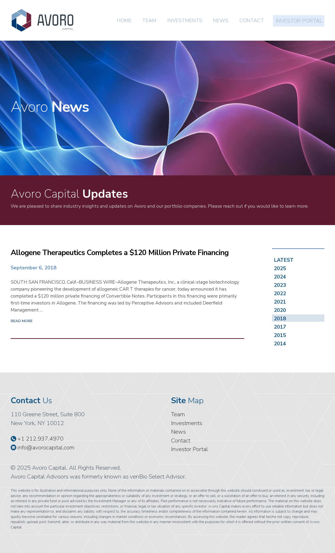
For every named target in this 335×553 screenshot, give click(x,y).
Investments (184, 20)
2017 (280, 327)
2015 (280, 335)
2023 (280, 285)
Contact (251, 20)
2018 (280, 318)
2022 (280, 293)
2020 (280, 310)
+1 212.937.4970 (37, 439)
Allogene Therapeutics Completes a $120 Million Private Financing (120, 253)
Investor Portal (299, 20)
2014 (280, 343)
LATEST (283, 260)
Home (124, 20)
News (220, 20)
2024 (280, 276)
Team (149, 20)
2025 (280, 268)
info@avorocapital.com (42, 448)
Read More (22, 321)
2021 (280, 301)
